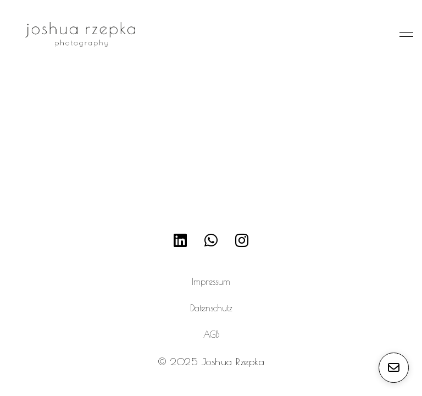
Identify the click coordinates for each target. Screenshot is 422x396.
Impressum (211, 282)
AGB (211, 334)
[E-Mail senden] (394, 368)
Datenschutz (211, 308)
